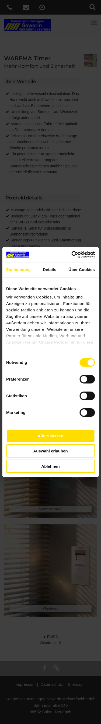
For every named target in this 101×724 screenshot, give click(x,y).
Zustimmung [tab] (18, 269)
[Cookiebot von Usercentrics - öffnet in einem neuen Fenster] (72, 254)
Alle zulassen (50, 435)
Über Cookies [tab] (81, 269)
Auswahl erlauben (50, 451)
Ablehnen (50, 466)
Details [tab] (49, 269)
